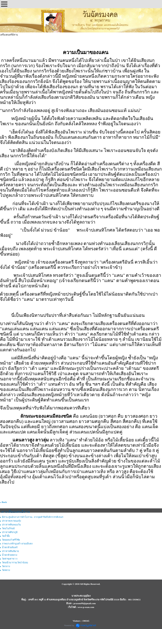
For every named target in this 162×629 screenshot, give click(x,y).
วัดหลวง (6, 570)
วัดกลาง (6, 566)
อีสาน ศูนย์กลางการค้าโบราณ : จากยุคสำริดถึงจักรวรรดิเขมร (32, 517)
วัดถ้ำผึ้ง (6, 536)
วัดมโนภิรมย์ (8, 528)
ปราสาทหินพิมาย (10, 551)
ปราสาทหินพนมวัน (11, 524)
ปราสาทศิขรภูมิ (10, 532)
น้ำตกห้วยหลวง (9, 555)
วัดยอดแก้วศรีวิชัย (11, 539)
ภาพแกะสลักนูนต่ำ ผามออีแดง (17, 543)
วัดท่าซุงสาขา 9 (9, 558)
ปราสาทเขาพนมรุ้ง (11, 521)
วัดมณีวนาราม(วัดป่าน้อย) (15, 562)
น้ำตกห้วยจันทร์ (10, 547)
